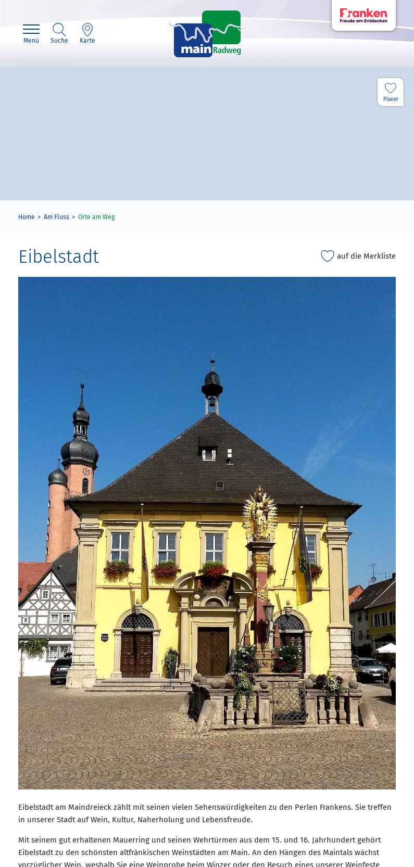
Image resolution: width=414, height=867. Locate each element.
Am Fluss (56, 217)
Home (26, 217)
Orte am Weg (96, 217)
